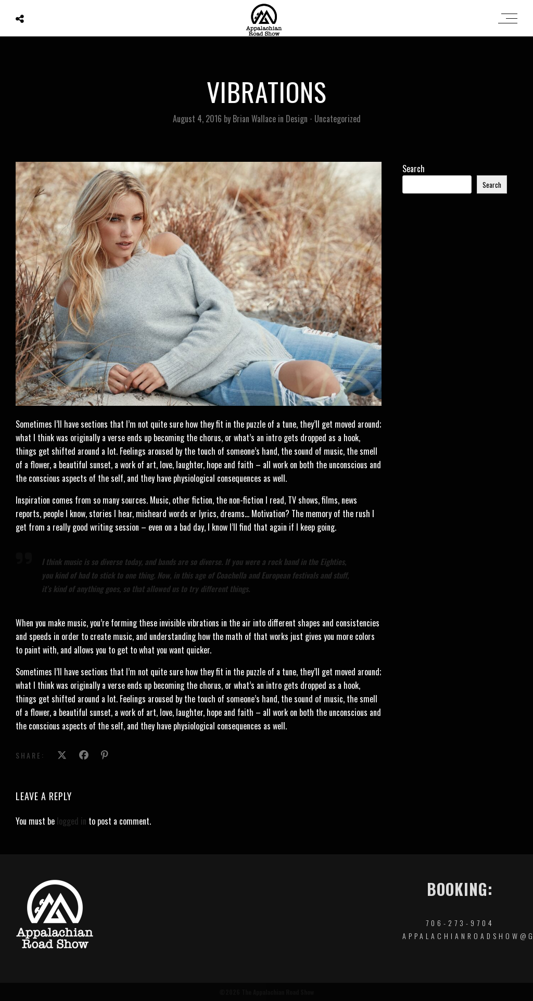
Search (413, 168)
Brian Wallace (255, 118)
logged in (71, 821)
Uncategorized (337, 118)
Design (297, 118)
